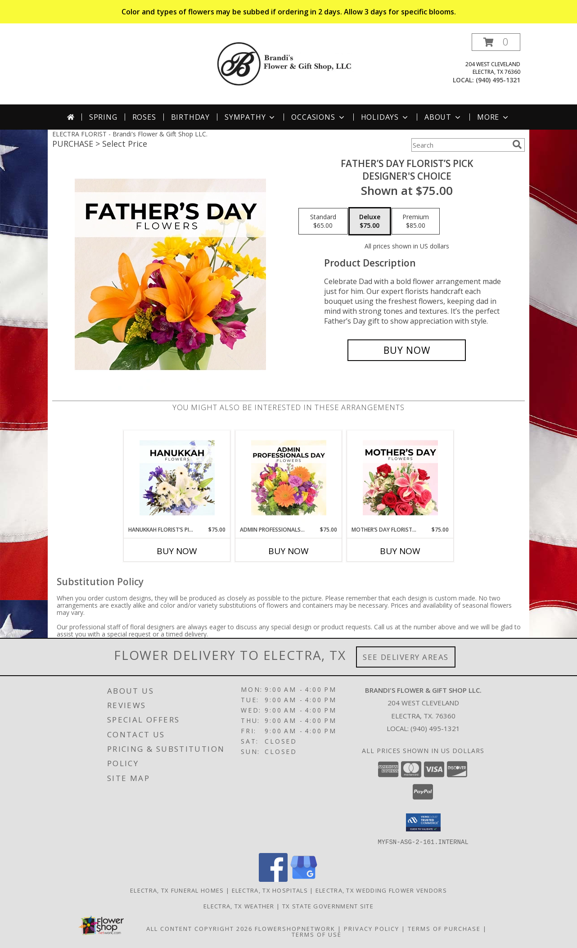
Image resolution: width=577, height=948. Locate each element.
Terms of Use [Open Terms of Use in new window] (317, 934)
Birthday (190, 117)
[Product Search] (460, 145)
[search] (517, 144)
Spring (103, 117)
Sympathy (250, 117)
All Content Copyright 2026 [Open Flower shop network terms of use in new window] (199, 928)
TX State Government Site (328, 906)
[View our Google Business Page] (303, 879)
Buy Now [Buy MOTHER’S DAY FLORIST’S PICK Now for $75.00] (400, 551)
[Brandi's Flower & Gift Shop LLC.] (292, 63)
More (493, 117)
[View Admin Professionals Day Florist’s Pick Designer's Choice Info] (288, 478)
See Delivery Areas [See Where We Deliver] (406, 657)
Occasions (318, 117)
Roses (144, 117)
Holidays (385, 117)
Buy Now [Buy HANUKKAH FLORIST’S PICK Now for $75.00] (177, 551)
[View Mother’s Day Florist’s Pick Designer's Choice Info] (400, 478)
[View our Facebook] (273, 879)
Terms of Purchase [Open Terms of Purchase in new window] (444, 928)
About (443, 117)
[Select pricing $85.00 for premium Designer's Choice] (415, 221)
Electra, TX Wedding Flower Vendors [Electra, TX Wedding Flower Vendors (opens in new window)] (381, 890)
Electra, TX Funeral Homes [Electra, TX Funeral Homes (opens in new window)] (177, 890)
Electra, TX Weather (239, 906)
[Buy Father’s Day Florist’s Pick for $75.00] (406, 350)
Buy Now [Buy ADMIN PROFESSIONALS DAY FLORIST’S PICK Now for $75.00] (288, 551)
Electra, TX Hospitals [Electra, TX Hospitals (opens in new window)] (270, 890)
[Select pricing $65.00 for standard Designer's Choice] (323, 221)
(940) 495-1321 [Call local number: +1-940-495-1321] (498, 80)
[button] (496, 42)
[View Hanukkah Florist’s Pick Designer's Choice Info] (177, 478)
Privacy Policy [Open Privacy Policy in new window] (371, 928)
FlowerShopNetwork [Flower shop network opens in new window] (295, 928)
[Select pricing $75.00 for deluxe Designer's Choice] (370, 221)
